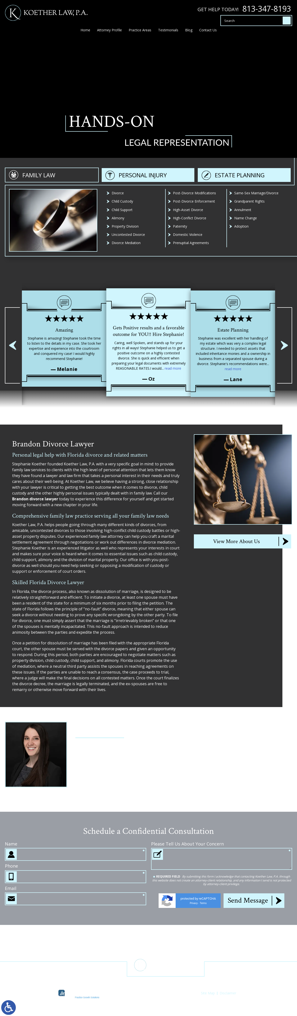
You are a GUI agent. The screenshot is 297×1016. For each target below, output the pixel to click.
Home (85, 32)
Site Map (208, 993)
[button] (12, 345)
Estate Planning (240, 263)
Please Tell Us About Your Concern (187, 912)
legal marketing (139, 997)
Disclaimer (228, 993)
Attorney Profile (109, 32)
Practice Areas (140, 32)
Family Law (38, 263)
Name (11, 912)
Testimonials (168, 32)
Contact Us (208, 32)
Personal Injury (143, 263)
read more (173, 356)
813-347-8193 (266, 9)
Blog (188, 32)
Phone (11, 934)
